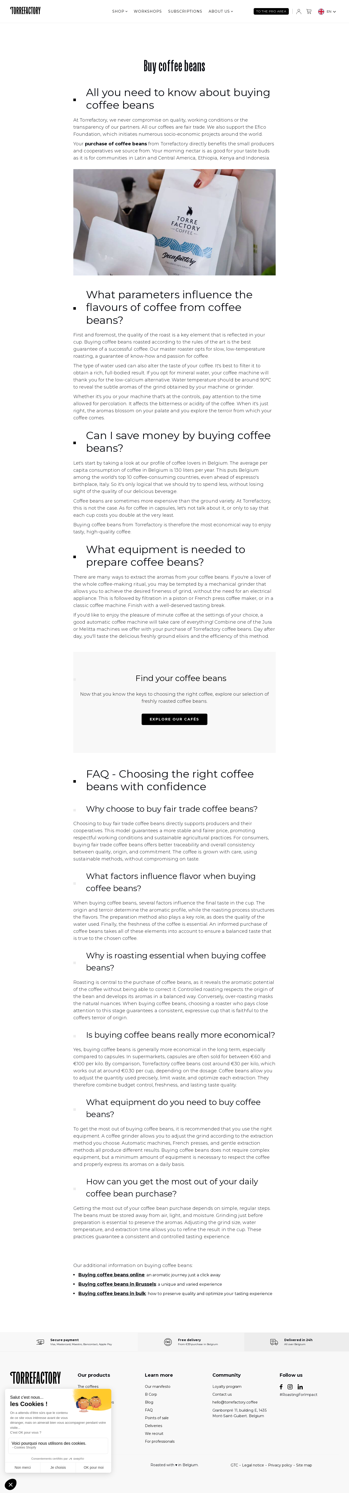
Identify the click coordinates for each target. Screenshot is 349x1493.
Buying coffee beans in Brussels (117, 1284)
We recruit (154, 1433)
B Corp (151, 1394)
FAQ (149, 1410)
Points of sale (157, 1418)
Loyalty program (227, 1386)
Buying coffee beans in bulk (112, 1293)
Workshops (148, 11)
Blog (149, 1402)
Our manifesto (157, 1386)
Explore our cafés (174, 719)
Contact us (222, 1394)
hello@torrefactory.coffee (235, 1402)
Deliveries (153, 1425)
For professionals (159, 1441)
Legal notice (253, 1465)
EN (324, 12)
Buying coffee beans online (111, 1275)
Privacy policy (280, 1465)
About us (221, 11)
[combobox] (327, 12)
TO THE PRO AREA (271, 11)
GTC (234, 1465)
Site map (304, 1465)
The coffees (88, 1386)
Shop (119, 11)
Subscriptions (185, 11)
